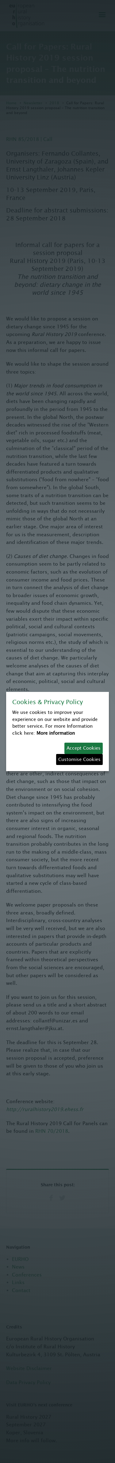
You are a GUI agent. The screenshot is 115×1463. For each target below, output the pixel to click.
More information (55, 733)
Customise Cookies (79, 759)
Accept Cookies (84, 748)
